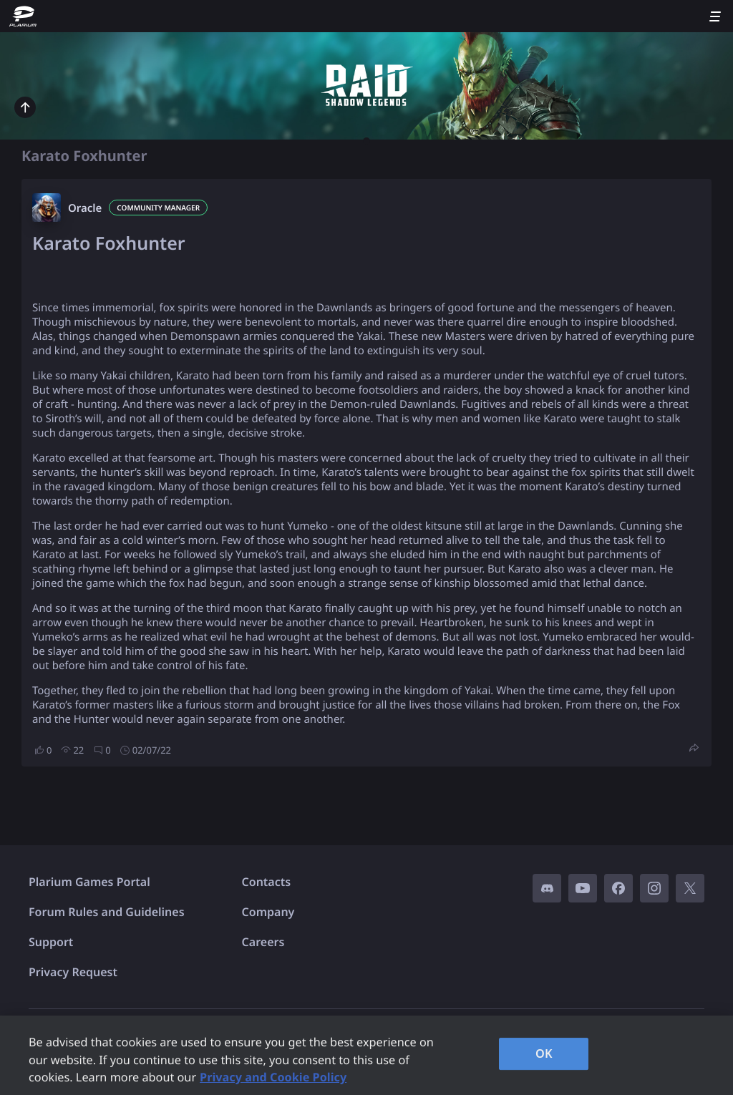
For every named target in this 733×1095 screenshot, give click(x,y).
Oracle (85, 208)
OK (544, 1053)
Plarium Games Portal (89, 882)
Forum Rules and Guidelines (107, 912)
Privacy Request (73, 972)
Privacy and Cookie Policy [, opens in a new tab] (273, 1077)
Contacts (266, 882)
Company (268, 912)
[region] (366, 1055)
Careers (263, 942)
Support (51, 942)
